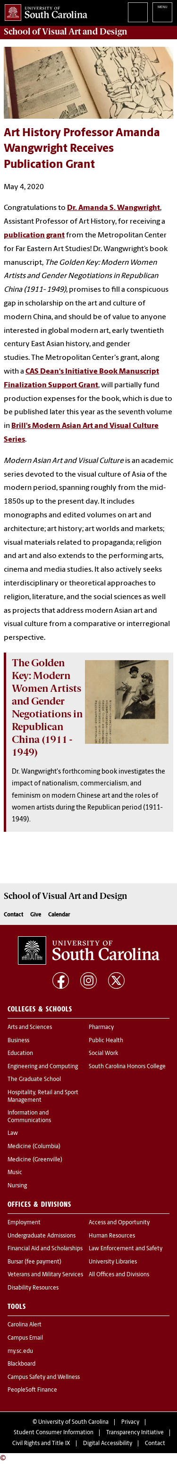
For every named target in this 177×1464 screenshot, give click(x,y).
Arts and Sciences (30, 1027)
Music (15, 1173)
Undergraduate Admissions (42, 1236)
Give (35, 915)
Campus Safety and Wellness (44, 1377)
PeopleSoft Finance (32, 1390)
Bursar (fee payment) (34, 1262)
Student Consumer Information (53, 1433)
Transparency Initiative (135, 1433)
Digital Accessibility (107, 1444)
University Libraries (113, 1262)
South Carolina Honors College (127, 1067)
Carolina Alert (25, 1325)
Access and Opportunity (119, 1223)
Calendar (59, 915)
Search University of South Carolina (138, 12)
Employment (24, 1223)
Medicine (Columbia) (34, 1147)
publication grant (34, 235)
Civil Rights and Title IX (41, 1444)
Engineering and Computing (43, 1067)
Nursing (17, 1186)
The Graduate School (34, 1079)
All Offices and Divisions (119, 1275)
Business (18, 1041)
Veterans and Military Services (45, 1275)
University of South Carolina (73, 1422)
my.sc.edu (20, 1351)
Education (20, 1053)
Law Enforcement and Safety (125, 1249)
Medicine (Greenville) (35, 1160)
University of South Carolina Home (43, 10)
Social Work (103, 1053)
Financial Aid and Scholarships (45, 1249)
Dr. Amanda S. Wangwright (113, 208)
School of (65, 31)
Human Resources (112, 1236)
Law (13, 1133)
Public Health (106, 1041)
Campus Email (25, 1338)
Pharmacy (101, 1027)
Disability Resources (33, 1288)
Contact (13, 915)
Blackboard (21, 1364)
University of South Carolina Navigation (162, 12)
